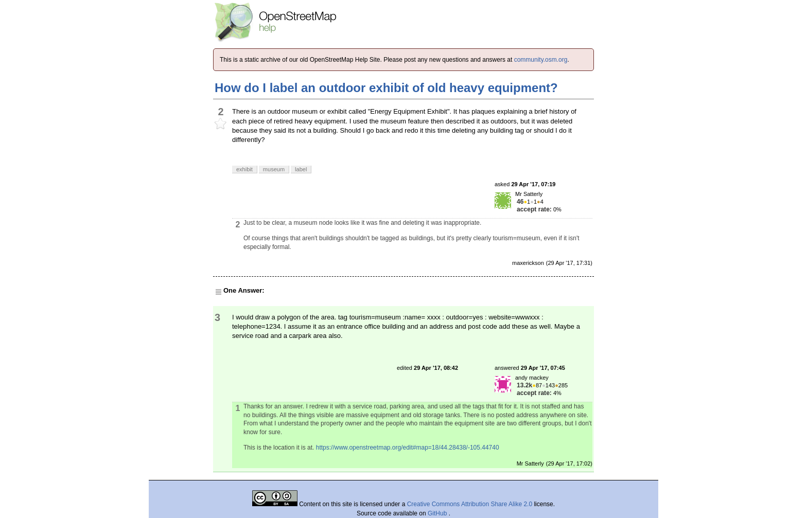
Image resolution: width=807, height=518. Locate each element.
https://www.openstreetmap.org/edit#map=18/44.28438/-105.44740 (407, 447)
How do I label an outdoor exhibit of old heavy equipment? (386, 88)
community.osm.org (541, 59)
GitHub (438, 513)
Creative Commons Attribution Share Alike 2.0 (469, 504)
